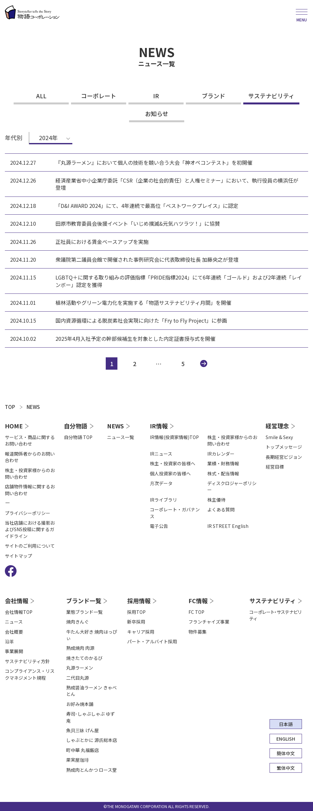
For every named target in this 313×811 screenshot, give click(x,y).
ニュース (14, 621)
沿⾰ (9, 641)
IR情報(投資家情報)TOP (174, 437)
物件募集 (197, 631)
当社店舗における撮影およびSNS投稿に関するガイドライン (30, 529)
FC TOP (196, 612)
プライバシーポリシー (27, 513)
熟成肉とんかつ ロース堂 (91, 770)
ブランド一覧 (83, 600)
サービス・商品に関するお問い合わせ (30, 440)
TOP (10, 406)
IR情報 (159, 426)
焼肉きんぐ (77, 621)
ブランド (213, 95)
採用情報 (138, 600)
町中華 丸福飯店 (82, 750)
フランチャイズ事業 (208, 621)
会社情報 (16, 600)
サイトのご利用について (30, 546)
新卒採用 (136, 621)
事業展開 (14, 651)
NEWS (33, 406)
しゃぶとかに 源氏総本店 (91, 740)
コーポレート (98, 95)
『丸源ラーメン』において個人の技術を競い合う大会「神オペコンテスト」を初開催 (153, 162)
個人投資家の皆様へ (170, 473)
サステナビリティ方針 (27, 661)
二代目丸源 (77, 677)
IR (156, 95)
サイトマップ (18, 556)
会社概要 (14, 631)
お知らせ (156, 113)
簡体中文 (286, 753)
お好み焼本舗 (79, 704)
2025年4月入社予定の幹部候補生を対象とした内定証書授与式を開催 (135, 338)
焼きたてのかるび (84, 658)
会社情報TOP (18, 612)
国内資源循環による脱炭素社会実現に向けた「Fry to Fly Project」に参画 (141, 320)
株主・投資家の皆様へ (172, 463)
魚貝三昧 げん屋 (82, 730)
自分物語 (75, 426)
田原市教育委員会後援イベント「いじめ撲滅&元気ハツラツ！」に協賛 (137, 223)
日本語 (286, 724)
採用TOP (136, 612)
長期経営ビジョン (284, 457)
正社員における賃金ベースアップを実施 (102, 241)
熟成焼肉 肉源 (80, 648)
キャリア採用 (140, 631)
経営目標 (275, 466)
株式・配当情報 (223, 473)
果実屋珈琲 (77, 760)
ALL (41, 95)
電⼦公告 (159, 526)
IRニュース (161, 453)
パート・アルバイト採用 (152, 641)
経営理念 (277, 426)
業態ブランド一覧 (84, 612)
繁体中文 (286, 768)
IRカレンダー (221, 453)
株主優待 (216, 499)
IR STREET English (227, 526)
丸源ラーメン (79, 667)
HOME (14, 426)
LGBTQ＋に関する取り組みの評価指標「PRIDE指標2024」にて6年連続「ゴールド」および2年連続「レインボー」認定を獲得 (178, 281)
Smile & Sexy (279, 437)
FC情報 (198, 600)
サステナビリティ (271, 95)
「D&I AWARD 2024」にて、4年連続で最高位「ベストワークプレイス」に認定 (146, 205)
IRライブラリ (163, 499)
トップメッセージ (284, 447)
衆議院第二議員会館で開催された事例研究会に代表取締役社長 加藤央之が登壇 (146, 259)
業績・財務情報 (223, 463)
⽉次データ (161, 483)
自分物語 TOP (78, 437)
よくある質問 (221, 509)
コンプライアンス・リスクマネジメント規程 (29, 674)
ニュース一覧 (120, 437)
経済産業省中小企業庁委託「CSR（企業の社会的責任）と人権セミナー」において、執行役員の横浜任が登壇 (176, 184)
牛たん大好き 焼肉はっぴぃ (91, 634)
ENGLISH (285, 738)
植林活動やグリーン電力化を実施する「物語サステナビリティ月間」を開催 (143, 302)
